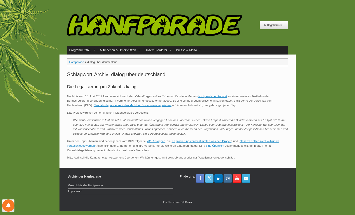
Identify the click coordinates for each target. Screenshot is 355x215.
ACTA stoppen (156, 141)
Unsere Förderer (158, 50)
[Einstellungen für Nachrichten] (8, 205)
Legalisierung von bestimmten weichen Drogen (201, 141)
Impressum (75, 191)
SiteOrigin (186, 202)
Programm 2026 (82, 50)
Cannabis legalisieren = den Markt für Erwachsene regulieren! (132, 105)
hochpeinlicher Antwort (212, 96)
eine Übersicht (215, 145)
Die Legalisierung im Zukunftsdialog (101, 86)
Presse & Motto (188, 50)
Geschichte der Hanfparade (85, 185)
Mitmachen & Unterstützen (120, 50)
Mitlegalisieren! (273, 25)
